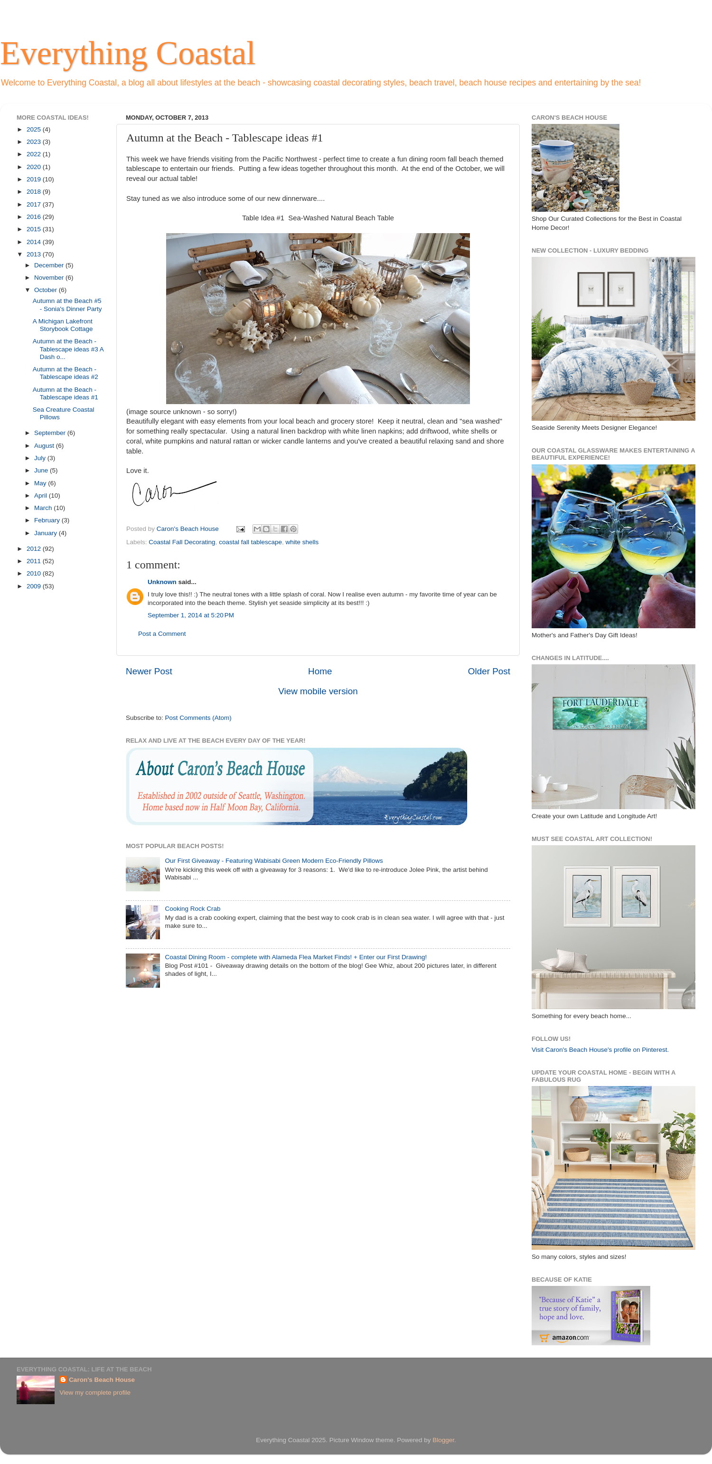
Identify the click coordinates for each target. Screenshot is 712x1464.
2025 (35, 129)
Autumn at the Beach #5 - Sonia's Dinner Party (67, 304)
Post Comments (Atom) (198, 717)
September (50, 432)
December (50, 265)
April (41, 495)
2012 (35, 548)
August (45, 445)
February (48, 520)
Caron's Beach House (102, 1379)
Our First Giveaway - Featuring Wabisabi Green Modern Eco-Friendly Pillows (274, 860)
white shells (302, 542)
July (40, 458)
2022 (35, 154)
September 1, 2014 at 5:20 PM (191, 615)
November (50, 277)
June (42, 470)
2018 (35, 191)
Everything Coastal (128, 53)
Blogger (443, 1440)
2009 (35, 586)
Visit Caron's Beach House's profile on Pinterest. (600, 1049)
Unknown (162, 582)
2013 (35, 254)
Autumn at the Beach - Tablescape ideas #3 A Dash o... (68, 349)
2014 (35, 242)
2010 (35, 573)
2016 (35, 216)
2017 (35, 204)
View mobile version (318, 691)
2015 (35, 229)
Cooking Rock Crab (192, 908)
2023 (35, 141)
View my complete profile (95, 1392)
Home (320, 671)
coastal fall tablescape (250, 542)
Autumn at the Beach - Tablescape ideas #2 (65, 373)
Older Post (489, 671)
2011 (35, 561)
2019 (35, 179)
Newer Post (149, 671)
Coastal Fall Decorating (182, 542)
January (46, 533)
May (41, 483)
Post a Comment (162, 633)
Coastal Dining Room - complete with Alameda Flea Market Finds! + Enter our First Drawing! (296, 957)
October (46, 289)
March (44, 507)
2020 (35, 166)
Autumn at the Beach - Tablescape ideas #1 (65, 393)
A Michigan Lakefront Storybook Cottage (63, 325)
